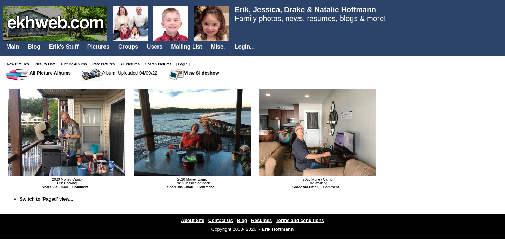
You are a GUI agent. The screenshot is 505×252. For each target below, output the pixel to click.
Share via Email (55, 187)
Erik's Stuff (64, 47)
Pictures (98, 47)
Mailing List (186, 47)
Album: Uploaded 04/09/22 (129, 73)
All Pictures (131, 64)
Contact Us (220, 220)
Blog (34, 47)
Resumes (261, 220)
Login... (245, 47)
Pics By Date (46, 64)
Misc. (218, 47)
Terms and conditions (300, 220)
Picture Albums (75, 64)
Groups (128, 47)
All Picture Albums (50, 73)
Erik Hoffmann (278, 229)
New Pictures (19, 64)
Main (12, 47)
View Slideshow (201, 73)
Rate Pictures (104, 64)
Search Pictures (160, 64)
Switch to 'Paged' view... (46, 199)
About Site (192, 220)
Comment (80, 187)
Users (154, 47)
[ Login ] (182, 64)
